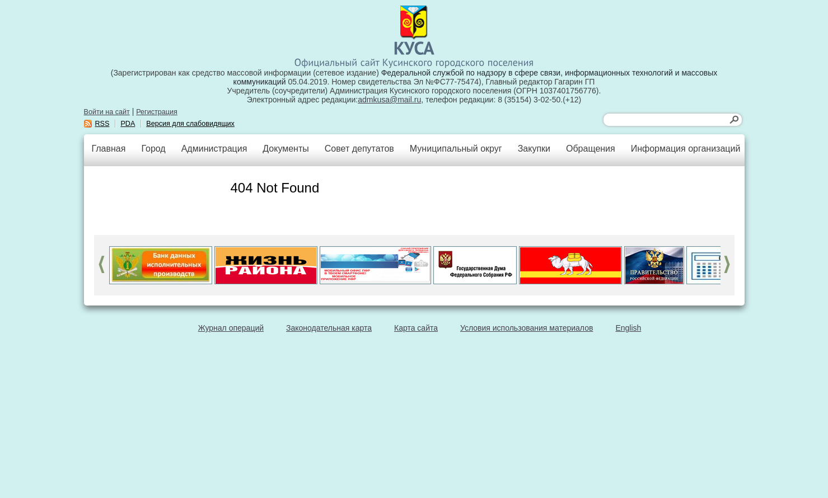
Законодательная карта (329, 327)
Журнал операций (231, 327)
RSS (102, 124)
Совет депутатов (359, 148)
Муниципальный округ (456, 148)
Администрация (214, 148)
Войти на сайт (107, 112)
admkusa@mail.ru (389, 99)
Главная (109, 148)
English (628, 327)
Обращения (590, 148)
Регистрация (156, 112)
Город (153, 148)
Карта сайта (416, 327)
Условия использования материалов (526, 327)
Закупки (534, 148)
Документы (285, 148)
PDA (127, 124)
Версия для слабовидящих (190, 124)
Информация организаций (686, 148)
